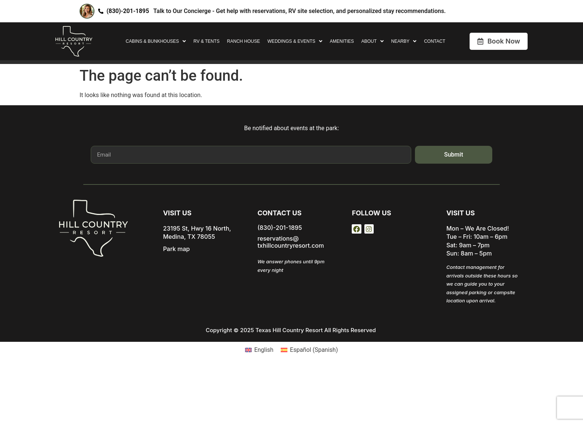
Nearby (403, 41)
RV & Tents (206, 41)
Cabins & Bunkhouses (156, 41)
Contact (434, 41)
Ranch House (243, 41)
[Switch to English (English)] (259, 350)
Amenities (342, 41)
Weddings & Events (294, 41)
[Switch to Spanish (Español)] (309, 350)
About (372, 41)
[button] (156, 41)
